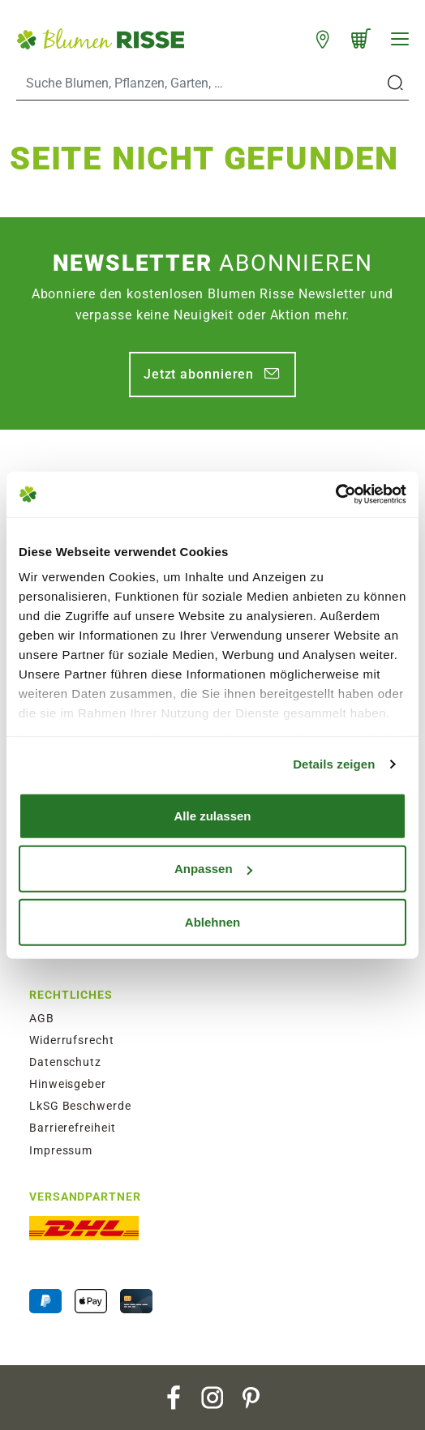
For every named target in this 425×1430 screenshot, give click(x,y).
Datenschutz (65, 1061)
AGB (41, 1018)
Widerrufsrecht (71, 1040)
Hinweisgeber (67, 1083)
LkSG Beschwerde (80, 1105)
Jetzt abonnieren (199, 374)
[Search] (200, 83)
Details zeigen (334, 764)
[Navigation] (400, 38)
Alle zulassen (212, 815)
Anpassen (213, 869)
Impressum (60, 1150)
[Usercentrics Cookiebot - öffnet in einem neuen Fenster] (335, 494)
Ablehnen (212, 921)
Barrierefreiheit (72, 1127)
